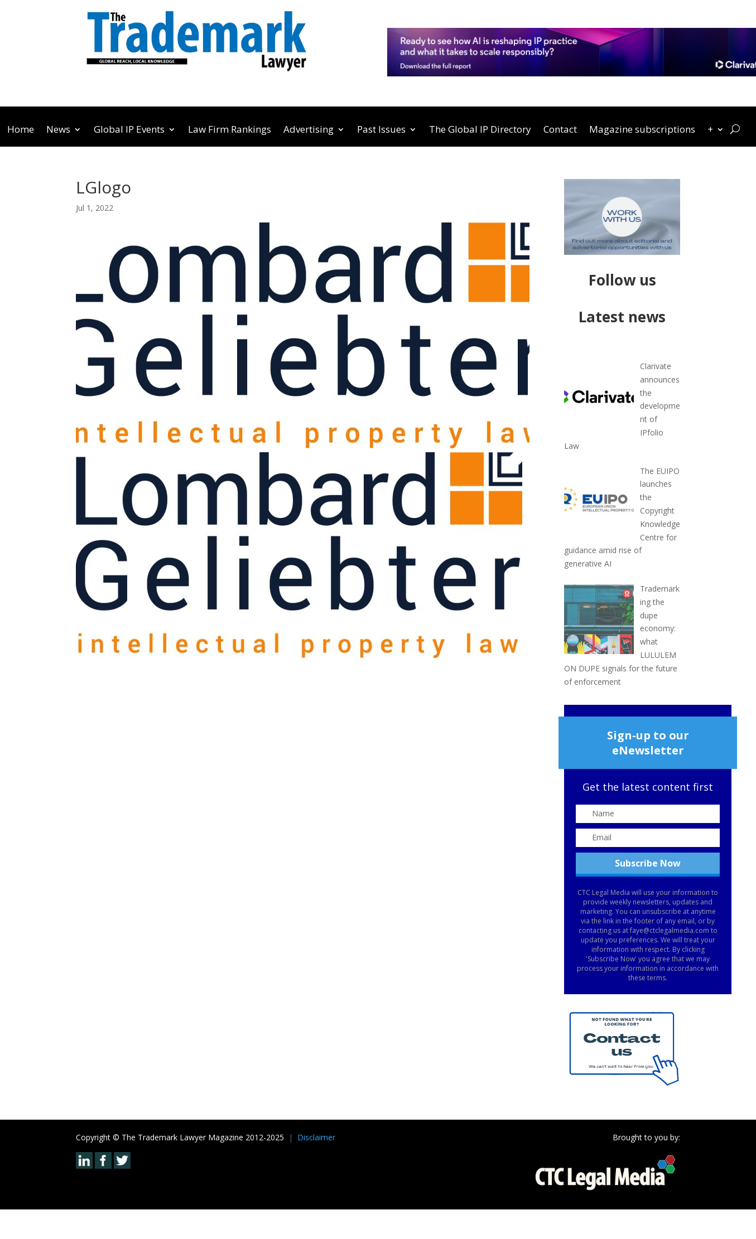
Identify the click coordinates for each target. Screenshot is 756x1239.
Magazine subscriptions (642, 130)
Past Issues (381, 130)
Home (20, 130)
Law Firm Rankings (229, 130)
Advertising (308, 130)
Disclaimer (316, 1137)
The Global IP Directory (480, 130)
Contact (560, 130)
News (58, 130)
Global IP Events (129, 130)
